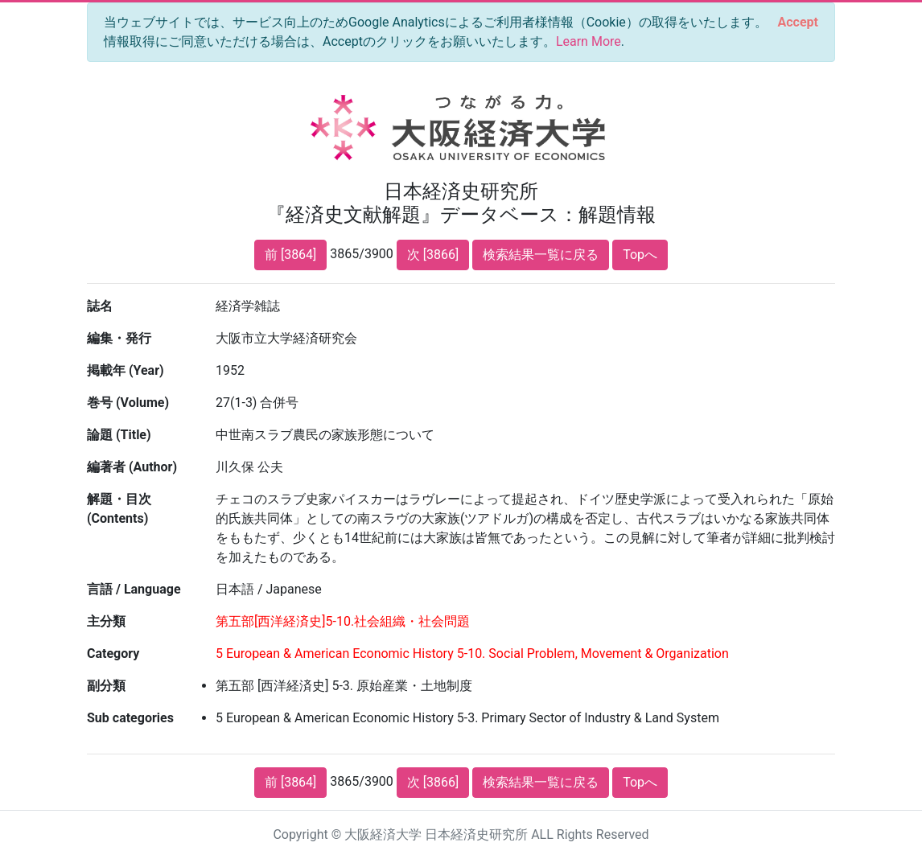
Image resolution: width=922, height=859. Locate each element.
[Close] (798, 22)
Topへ (640, 254)
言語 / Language (134, 589)
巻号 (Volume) (128, 402)
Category (113, 653)
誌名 (100, 306)
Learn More (588, 41)
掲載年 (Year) (125, 370)
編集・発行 (119, 338)
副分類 (106, 685)
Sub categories (130, 717)
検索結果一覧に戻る (541, 254)
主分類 (106, 621)
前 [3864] (290, 254)
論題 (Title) (119, 434)
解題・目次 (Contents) (119, 508)
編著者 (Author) (132, 467)
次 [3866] (433, 254)
